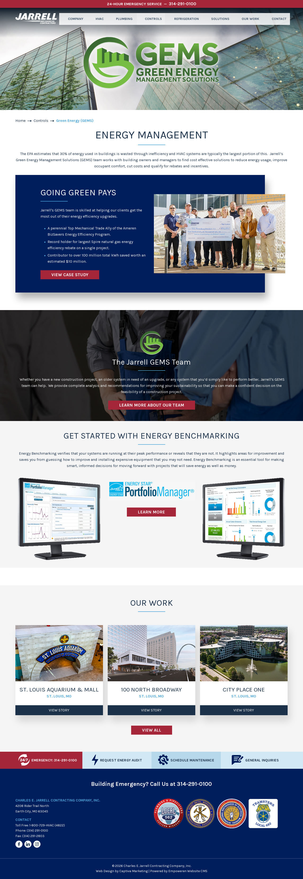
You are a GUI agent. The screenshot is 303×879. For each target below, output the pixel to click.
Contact (277, 19)
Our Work (248, 19)
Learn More (151, 512)
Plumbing (122, 19)
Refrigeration (185, 19)
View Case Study (69, 274)
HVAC (98, 19)
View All (151, 730)
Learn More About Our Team (151, 405)
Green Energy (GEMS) (75, 120)
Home (20, 120)
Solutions (218, 19)
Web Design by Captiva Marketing (122, 871)
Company (73, 19)
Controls (151, 19)
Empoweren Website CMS (187, 871)
